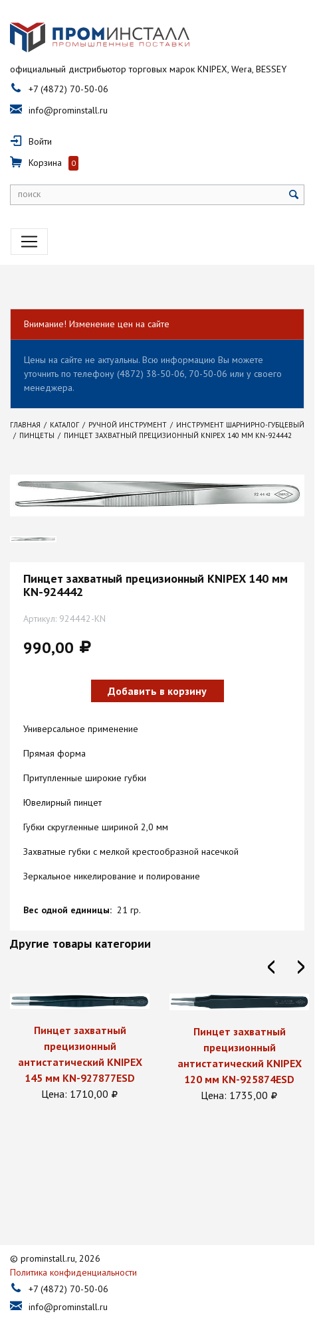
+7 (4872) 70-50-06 (68, 90)
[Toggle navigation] (29, 242)
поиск (29, 194)
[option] (80, 1049)
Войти (40, 142)
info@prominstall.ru (68, 111)
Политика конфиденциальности (73, 1264)
